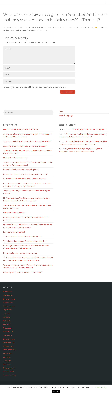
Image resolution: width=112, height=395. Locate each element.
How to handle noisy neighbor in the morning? (20, 253)
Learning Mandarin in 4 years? (14, 232)
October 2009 (8, 371)
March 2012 (7, 292)
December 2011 (9, 299)
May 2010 (6, 364)
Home (61, 111)
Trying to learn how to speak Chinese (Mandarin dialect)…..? (24, 241)
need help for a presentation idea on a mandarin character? (25, 146)
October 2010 (8, 346)
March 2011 (7, 328)
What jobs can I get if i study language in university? (22, 236)
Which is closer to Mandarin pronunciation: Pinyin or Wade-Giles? (27, 141)
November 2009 (9, 368)
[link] (105, 2)
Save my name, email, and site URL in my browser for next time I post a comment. (35, 87)
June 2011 (6, 317)
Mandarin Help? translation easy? (15, 158)
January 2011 (7, 335)
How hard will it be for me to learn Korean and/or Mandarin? (25, 174)
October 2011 (8, 303)
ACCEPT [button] (56, 391)
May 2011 (6, 321)
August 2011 (7, 310)
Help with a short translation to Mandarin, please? (21, 170)
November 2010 (9, 342)
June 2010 (7, 361)
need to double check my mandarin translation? (20, 129)
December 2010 (9, 339)
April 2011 (6, 324)
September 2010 (9, 350)
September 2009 (9, 375)
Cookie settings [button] (101, 388)
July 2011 (6, 313)
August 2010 (7, 353)
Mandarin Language (66, 116)
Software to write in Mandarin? (14, 213)
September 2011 (9, 306)
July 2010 (6, 357)
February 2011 (8, 332)
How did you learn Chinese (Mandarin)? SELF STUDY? (22, 272)
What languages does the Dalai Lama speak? (88, 129)
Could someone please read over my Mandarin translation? (25, 179)
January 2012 (8, 295)
